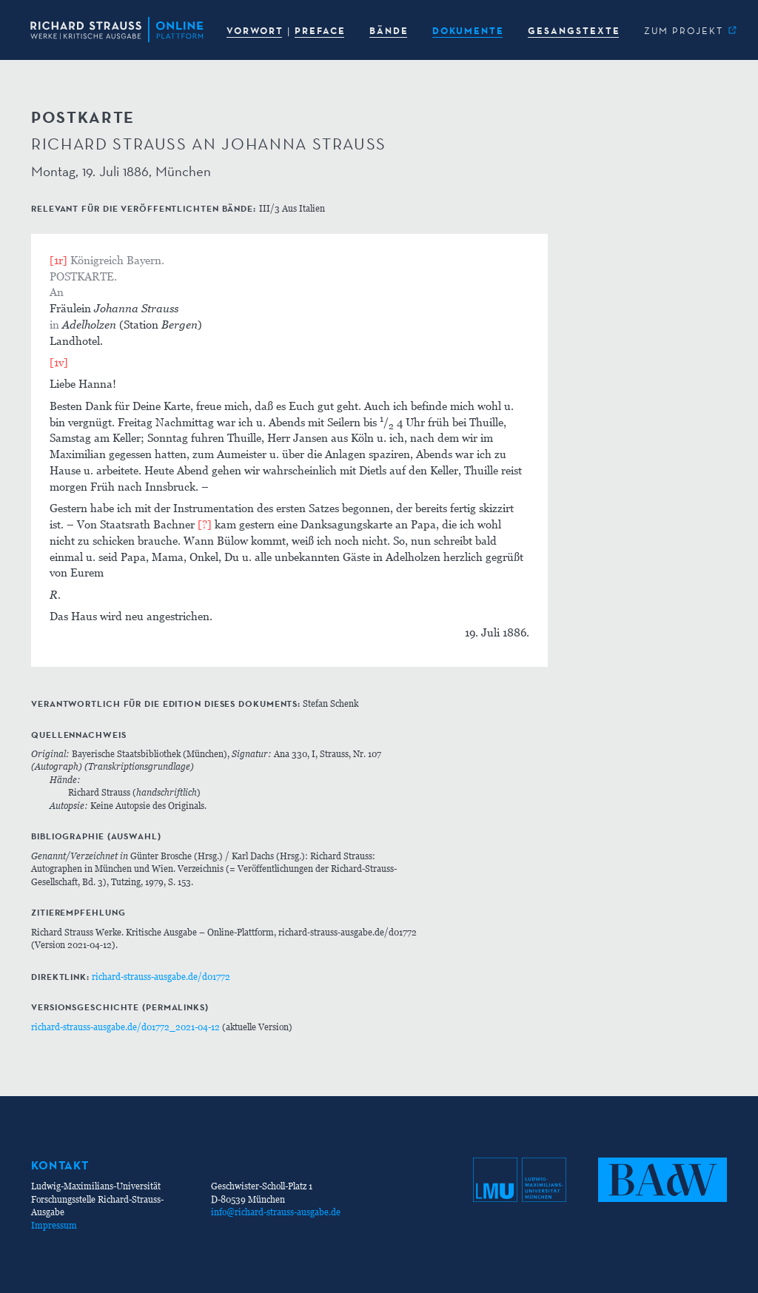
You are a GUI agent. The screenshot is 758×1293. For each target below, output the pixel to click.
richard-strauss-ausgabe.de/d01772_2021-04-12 (125, 1026)
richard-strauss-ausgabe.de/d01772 (161, 976)
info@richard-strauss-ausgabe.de (276, 1212)
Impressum (54, 1225)
